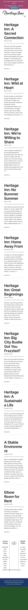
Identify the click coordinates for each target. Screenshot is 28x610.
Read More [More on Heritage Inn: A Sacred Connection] (6, 68)
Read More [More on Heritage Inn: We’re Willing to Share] (6, 175)
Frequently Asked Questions (23, 551)
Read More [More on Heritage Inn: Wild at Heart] (6, 118)
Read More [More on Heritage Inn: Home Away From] (6, 275)
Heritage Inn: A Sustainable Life (13, 398)
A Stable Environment (13, 446)
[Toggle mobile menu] (25, 16)
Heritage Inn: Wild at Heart (13, 83)
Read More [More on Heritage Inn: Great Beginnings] (6, 323)
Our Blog (22, 547)
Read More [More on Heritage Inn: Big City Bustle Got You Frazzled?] (6, 381)
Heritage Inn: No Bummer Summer (11, 192)
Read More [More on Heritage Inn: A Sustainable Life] (6, 432)
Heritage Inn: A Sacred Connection (14, 31)
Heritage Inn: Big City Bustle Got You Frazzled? (13, 342)
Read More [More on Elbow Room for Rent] (6, 531)
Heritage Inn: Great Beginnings (13, 289)
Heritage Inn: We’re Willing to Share (12, 135)
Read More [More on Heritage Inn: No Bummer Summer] (6, 227)
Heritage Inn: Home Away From (13, 241)
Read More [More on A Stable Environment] (6, 481)
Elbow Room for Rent (11, 496)
